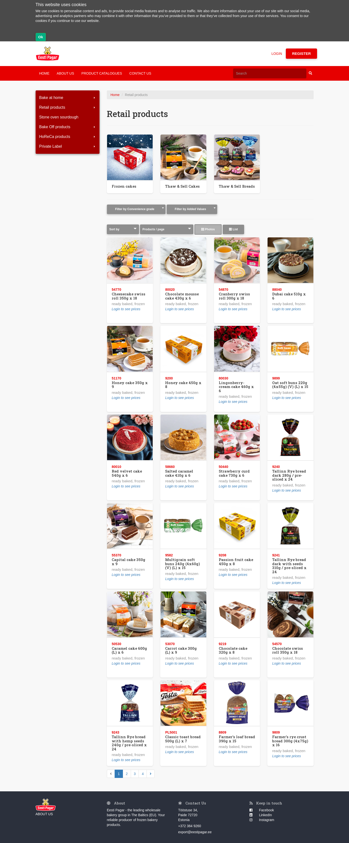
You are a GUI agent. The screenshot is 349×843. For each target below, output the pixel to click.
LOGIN (276, 54)
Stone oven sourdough (59, 117)
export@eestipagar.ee (195, 832)
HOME (44, 73)
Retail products (67, 107)
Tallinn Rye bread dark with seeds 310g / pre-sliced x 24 (289, 565)
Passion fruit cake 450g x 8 (236, 561)
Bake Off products (67, 127)
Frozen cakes (124, 186)
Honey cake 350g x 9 (130, 384)
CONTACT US (140, 73)
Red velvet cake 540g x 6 (127, 473)
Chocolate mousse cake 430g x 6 (182, 295)
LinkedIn (260, 815)
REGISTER (301, 53)
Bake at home (67, 98)
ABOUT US (65, 73)
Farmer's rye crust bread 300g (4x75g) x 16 (290, 740)
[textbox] (136, 209)
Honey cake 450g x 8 (183, 384)
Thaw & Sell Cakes (182, 186)
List (233, 229)
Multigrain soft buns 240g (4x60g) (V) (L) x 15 (182, 563)
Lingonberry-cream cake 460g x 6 (236, 386)
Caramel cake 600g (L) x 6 (129, 650)
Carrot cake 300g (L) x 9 (181, 650)
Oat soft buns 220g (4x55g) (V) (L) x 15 (290, 384)
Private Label (67, 146)
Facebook (261, 810)
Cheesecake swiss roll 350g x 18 (128, 295)
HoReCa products (67, 137)
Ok (40, 37)
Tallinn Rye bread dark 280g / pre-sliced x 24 (289, 475)
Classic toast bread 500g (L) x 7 (183, 738)
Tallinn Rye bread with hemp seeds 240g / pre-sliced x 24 (129, 742)
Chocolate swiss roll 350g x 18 (287, 650)
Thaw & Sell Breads (237, 186)
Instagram (261, 820)
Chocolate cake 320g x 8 (233, 650)
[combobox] (136, 209)
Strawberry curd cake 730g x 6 (234, 473)
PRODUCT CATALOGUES (101, 73)
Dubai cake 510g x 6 (289, 295)
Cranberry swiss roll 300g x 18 (234, 295)
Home (115, 95)
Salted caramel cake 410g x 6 (179, 473)
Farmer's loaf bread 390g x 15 (237, 738)
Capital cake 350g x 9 (128, 561)
